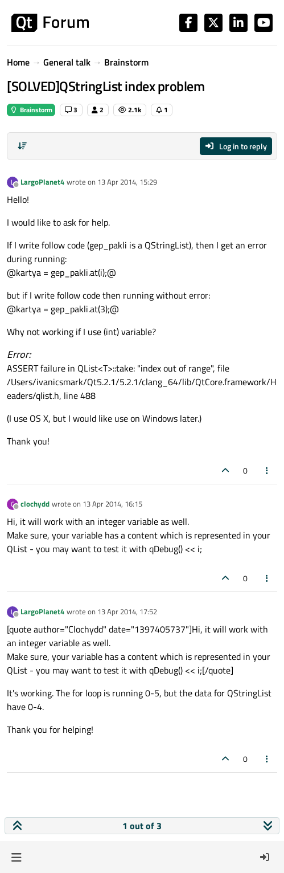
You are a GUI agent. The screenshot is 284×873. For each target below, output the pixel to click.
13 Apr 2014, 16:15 (112, 503)
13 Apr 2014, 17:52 (127, 611)
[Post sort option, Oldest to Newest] (22, 146)
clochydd (35, 503)
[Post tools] (267, 470)
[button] (16, 857)
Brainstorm (31, 109)
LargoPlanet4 (42, 181)
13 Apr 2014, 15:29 (127, 181)
